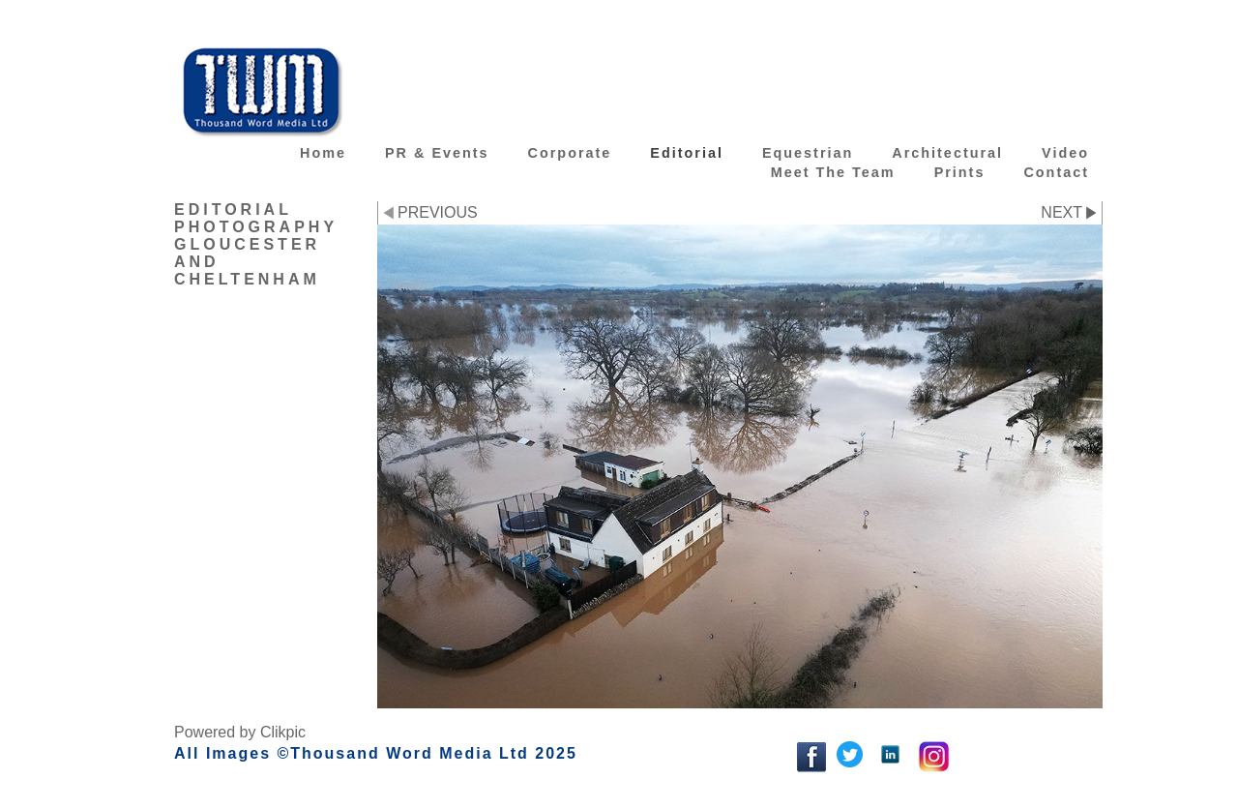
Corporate (570, 153)
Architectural (947, 153)
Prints (960, 172)
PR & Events (437, 153)
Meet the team (833, 172)
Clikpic (283, 732)
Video (1065, 153)
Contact (1056, 172)
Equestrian (807, 153)
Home (323, 153)
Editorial (686, 153)
